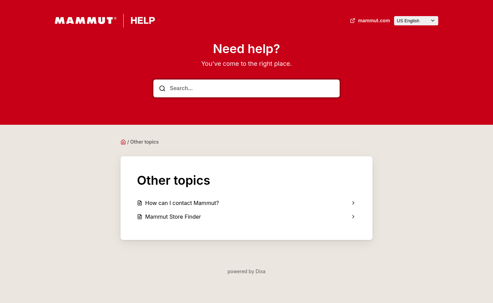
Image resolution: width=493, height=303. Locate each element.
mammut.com (369, 20)
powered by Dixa (247, 271)
